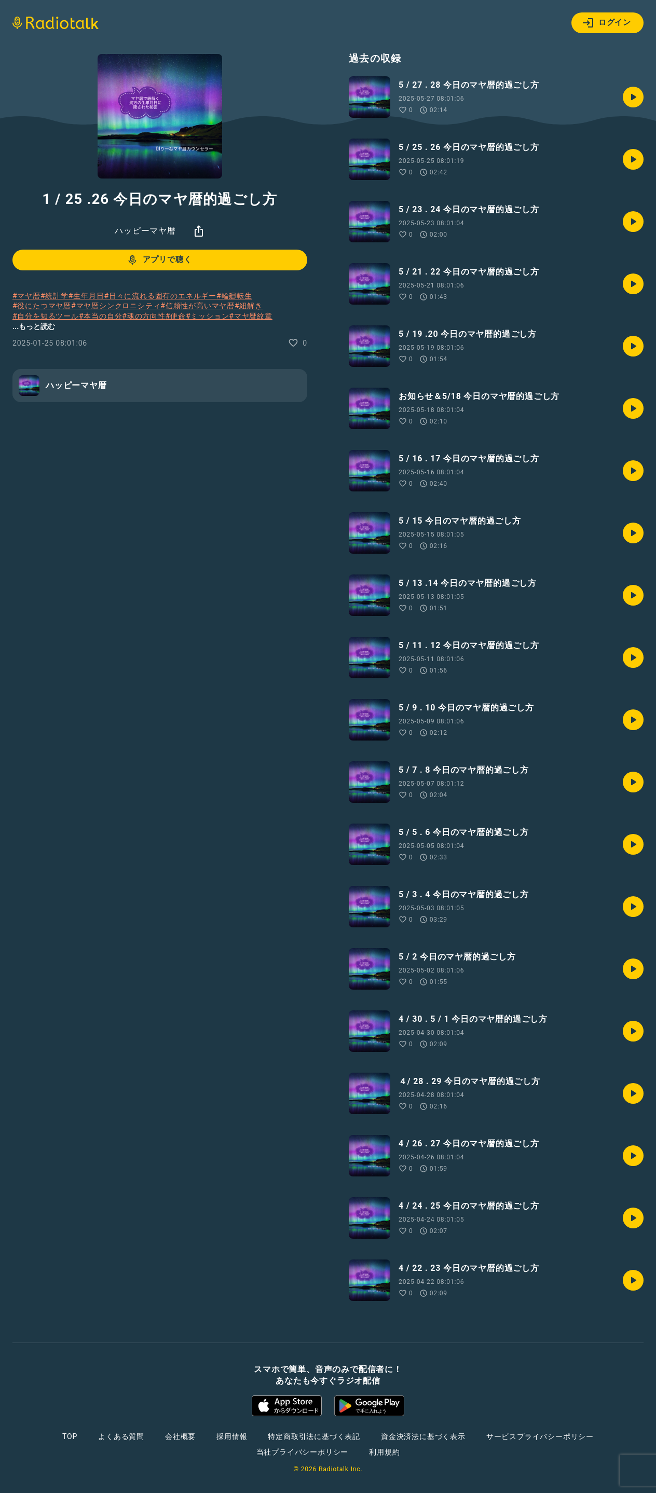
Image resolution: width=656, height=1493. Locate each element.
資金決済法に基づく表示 (423, 1436)
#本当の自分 (100, 316)
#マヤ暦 (26, 296)
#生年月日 (86, 296)
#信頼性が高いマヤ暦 (197, 306)
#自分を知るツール (45, 316)
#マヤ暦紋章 (250, 316)
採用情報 (231, 1436)
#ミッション (207, 316)
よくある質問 (121, 1436)
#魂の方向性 (143, 316)
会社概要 (180, 1436)
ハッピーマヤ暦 (145, 231)
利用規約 (384, 1452)
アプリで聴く (159, 260)
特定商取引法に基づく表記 (314, 1436)
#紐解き (249, 306)
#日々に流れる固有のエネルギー (160, 296)
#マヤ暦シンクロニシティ (115, 306)
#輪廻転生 (234, 296)
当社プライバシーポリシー (302, 1452)
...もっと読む (33, 326)
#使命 (176, 316)
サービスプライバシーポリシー (540, 1436)
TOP (69, 1436)
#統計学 (54, 296)
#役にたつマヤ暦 (41, 306)
